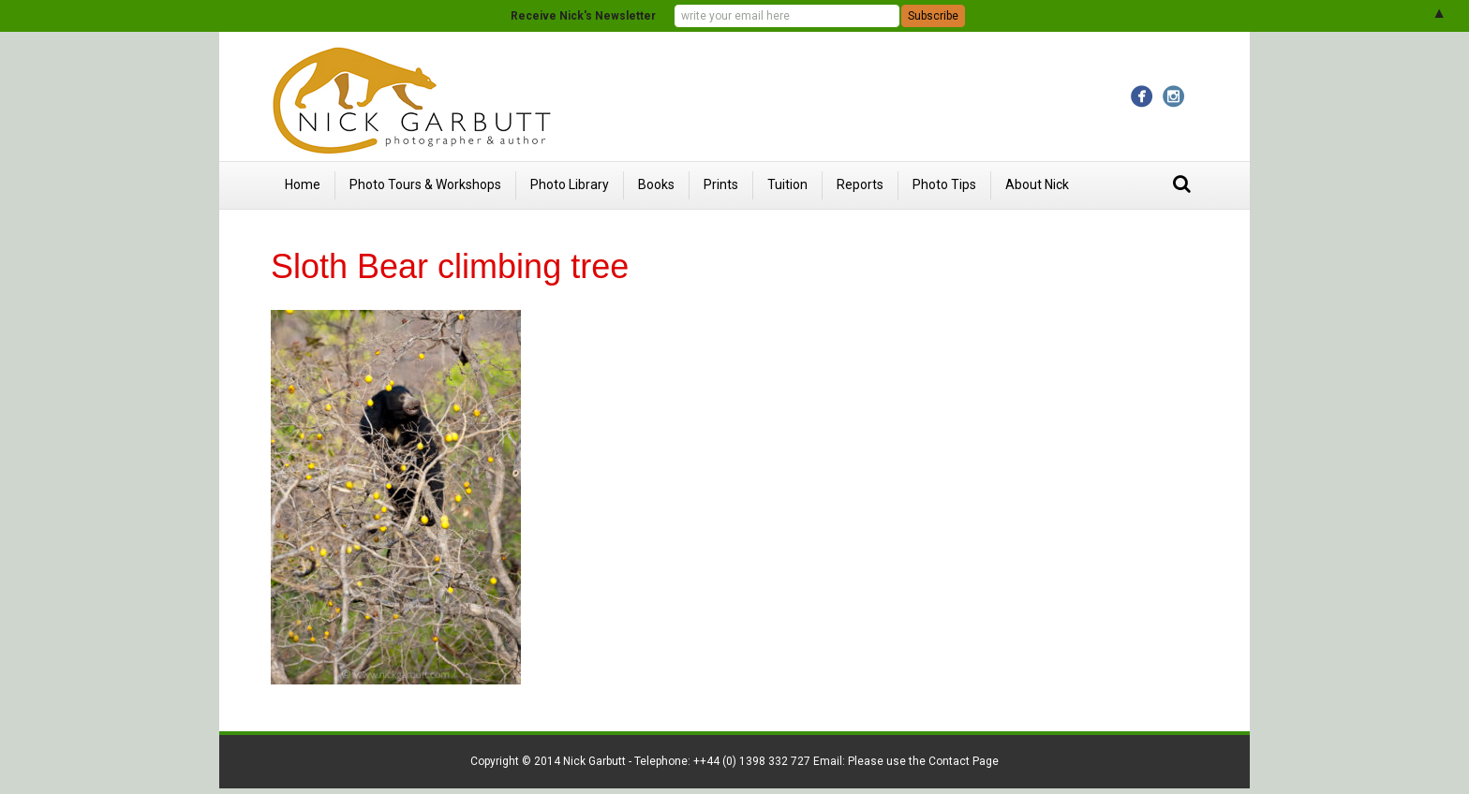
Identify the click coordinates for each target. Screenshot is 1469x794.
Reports (860, 184)
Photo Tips (944, 184)
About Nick (1037, 184)
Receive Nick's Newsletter (583, 15)
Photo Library (569, 184)
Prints (721, 184)
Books (656, 184)
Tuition (787, 184)
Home (302, 184)
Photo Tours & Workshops (425, 184)
